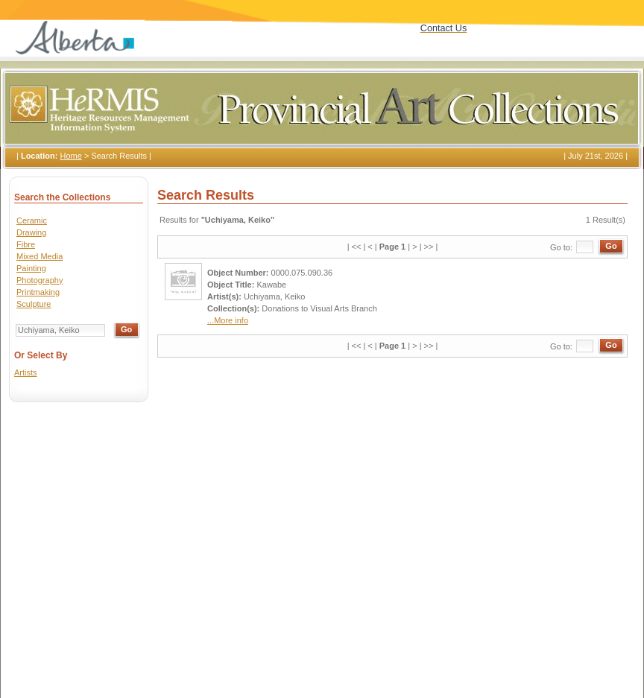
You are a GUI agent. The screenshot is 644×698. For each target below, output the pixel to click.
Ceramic (31, 220)
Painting (31, 268)
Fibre (25, 244)
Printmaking (38, 292)
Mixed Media (39, 256)
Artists (25, 372)
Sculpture (33, 303)
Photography (39, 280)
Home (70, 155)
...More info (227, 320)
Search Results (119, 155)
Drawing (31, 232)
